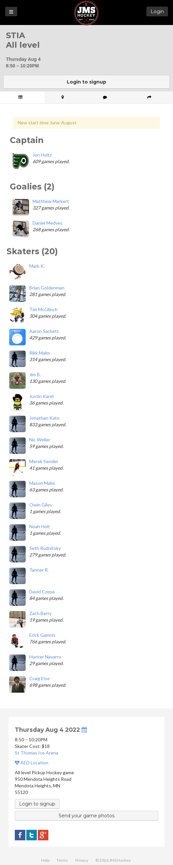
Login (157, 11)
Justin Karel (41, 396)
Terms (62, 860)
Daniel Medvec (48, 223)
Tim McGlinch (43, 309)
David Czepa (42, 591)
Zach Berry (40, 613)
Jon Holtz (42, 155)
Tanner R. (39, 570)
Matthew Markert (51, 201)
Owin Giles (40, 504)
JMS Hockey (86, 13)
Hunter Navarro (45, 656)
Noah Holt (39, 526)
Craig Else (39, 678)
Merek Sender (43, 461)
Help (45, 860)
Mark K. (37, 266)
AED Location (31, 762)
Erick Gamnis (42, 635)
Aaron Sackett (44, 331)
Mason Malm (42, 483)
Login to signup (86, 82)
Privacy (81, 860)
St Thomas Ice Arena (36, 752)
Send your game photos (86, 816)
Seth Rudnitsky (45, 548)
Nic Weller (39, 439)
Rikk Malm (39, 353)
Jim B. (35, 374)
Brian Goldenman (46, 287)
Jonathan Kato (44, 418)
